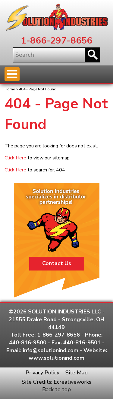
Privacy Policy (42, 372)
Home (10, 89)
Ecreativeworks (72, 381)
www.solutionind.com (56, 357)
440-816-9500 (27, 342)
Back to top (56, 389)
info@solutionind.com (50, 350)
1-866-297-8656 (56, 41)
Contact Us (56, 263)
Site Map (76, 372)
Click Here (15, 158)
